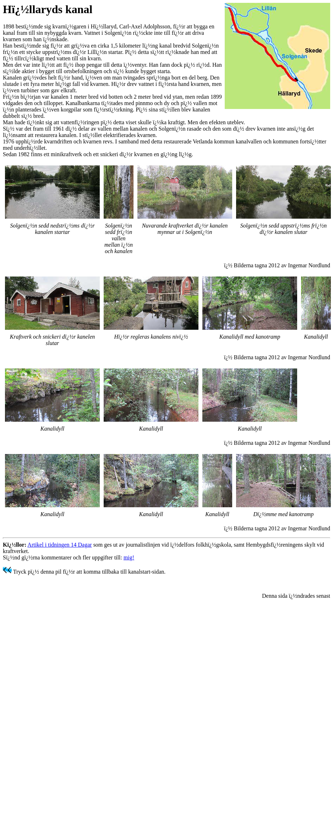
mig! (129, 557)
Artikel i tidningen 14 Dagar (59, 545)
